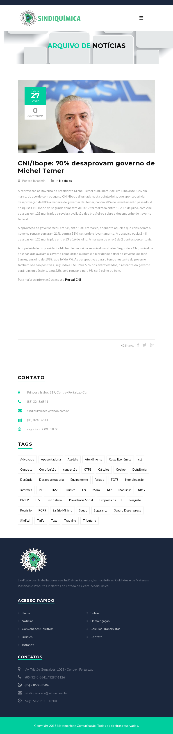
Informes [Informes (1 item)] (26, 490)
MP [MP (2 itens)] (109, 490)
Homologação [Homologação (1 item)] (134, 479)
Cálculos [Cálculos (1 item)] (103, 469)
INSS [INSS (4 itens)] (55, 490)
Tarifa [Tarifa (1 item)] (40, 520)
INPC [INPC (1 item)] (42, 490)
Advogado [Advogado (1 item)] (27, 459)
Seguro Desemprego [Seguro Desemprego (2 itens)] (127, 510)
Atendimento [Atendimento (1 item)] (93, 459)
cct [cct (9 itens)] (140, 459)
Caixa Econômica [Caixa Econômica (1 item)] (120, 459)
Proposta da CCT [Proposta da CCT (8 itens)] (111, 500)
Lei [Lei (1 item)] (84, 490)
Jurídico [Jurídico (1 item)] (70, 490)
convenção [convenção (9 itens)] (70, 469)
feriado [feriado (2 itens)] (99, 479)
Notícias (65, 180)
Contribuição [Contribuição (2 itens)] (47, 469)
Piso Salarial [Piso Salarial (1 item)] (54, 500)
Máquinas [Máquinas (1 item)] (124, 490)
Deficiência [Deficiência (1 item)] (139, 469)
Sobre (95, 613)
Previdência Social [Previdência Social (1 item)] (81, 500)
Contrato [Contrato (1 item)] (26, 469)
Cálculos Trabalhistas (106, 629)
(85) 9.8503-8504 (33, 685)
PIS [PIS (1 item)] (38, 500)
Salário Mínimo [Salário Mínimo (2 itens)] (62, 510)
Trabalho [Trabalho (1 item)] (70, 520)
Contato (96, 637)
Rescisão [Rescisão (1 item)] (26, 510)
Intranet (28, 645)
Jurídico (27, 637)
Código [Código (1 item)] (121, 469)
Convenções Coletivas (38, 629)
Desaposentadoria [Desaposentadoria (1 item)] (51, 479)
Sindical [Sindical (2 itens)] (25, 520)
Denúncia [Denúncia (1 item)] (26, 479)
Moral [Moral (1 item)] (96, 490)
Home (26, 613)
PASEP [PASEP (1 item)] (24, 500)
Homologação (100, 621)
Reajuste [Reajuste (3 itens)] (135, 500)
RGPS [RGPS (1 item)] (42, 510)
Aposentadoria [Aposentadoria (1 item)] (51, 459)
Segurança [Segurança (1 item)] (100, 510)
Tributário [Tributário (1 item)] (89, 520)
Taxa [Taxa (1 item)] (54, 520)
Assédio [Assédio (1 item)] (73, 459)
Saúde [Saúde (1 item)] (83, 510)
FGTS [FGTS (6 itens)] (114, 479)
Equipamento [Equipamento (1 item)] (79, 479)
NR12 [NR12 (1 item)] (142, 490)
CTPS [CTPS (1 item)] (87, 469)
